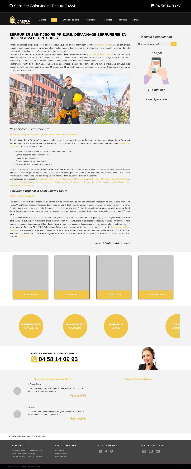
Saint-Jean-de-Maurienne (99, 179)
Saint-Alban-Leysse (44, 182)
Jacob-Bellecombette (120, 182)
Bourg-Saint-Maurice (120, 179)
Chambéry (44, 179)
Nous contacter (60, 457)
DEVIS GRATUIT (26, 237)
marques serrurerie (35, 457)
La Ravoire (21, 182)
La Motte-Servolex (79, 179)
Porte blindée (17, 453)
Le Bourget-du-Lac (89, 182)
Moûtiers (13, 185)
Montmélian (104, 182)
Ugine (12, 182)
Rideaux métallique (19, 457)
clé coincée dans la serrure (101, 54)
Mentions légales (61, 453)
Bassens (22, 185)
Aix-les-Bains (55, 179)
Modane (30, 185)
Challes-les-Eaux (62, 182)
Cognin (31, 182)
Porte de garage (29, 453)
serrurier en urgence (103, 45)
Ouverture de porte (35, 450)
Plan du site (59, 450)
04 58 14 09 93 (168, 6)
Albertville (66, 179)
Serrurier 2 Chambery (16, 436)
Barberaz (75, 182)
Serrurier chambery (19, 450)
